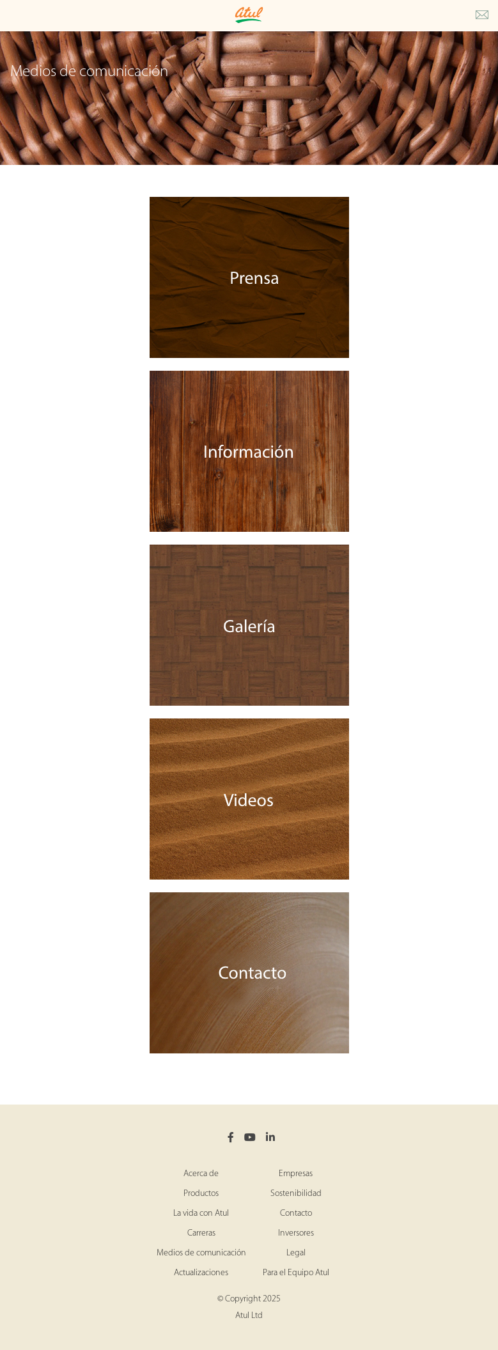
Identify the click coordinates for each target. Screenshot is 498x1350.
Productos (201, 1194)
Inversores (296, 1233)
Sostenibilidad (296, 1194)
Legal (296, 1253)
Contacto (296, 1213)
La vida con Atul (201, 1213)
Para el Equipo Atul (296, 1273)
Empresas (296, 1174)
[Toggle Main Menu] (13, 15)
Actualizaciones (201, 1273)
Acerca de (201, 1174)
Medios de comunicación (201, 1253)
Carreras (201, 1233)
